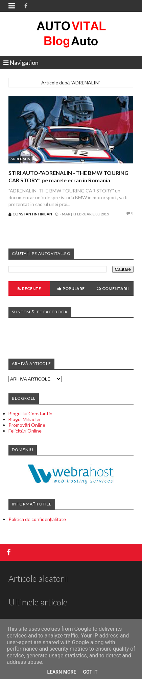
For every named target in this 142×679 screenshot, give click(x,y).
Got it (90, 672)
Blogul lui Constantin (30, 413)
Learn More (61, 672)
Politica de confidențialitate (37, 519)
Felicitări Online (25, 431)
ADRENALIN (20, 159)
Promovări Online (26, 425)
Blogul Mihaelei (24, 419)
